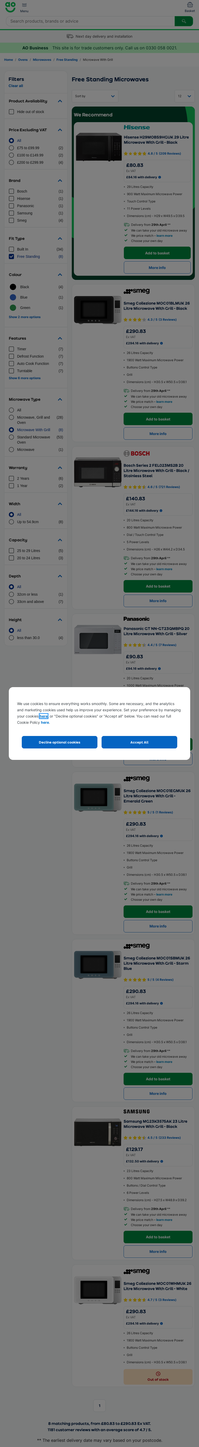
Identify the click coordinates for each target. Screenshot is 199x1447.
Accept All (139, 742)
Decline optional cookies (59, 742)
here (44, 716)
